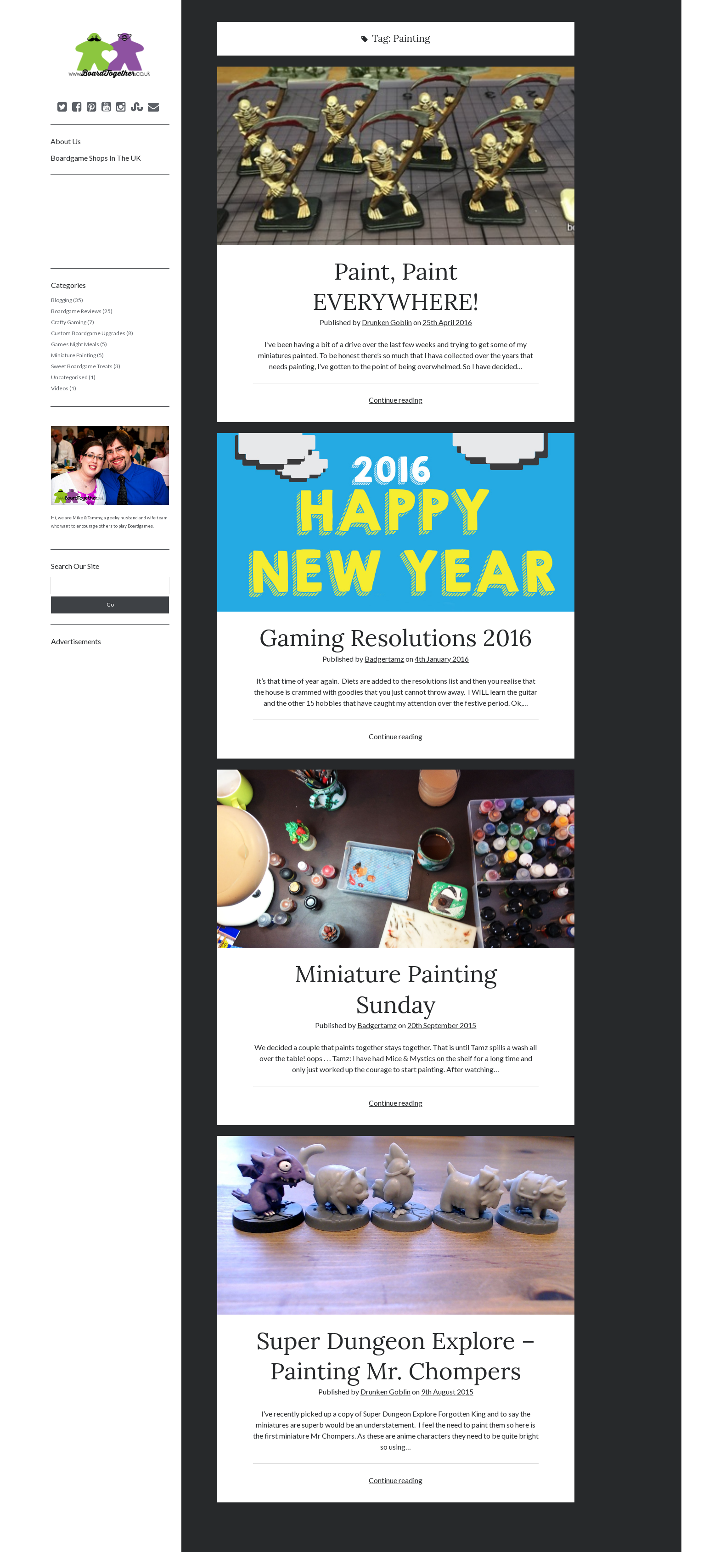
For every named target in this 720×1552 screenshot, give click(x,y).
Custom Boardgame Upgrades (88, 333)
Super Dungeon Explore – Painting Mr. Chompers (395, 1225)
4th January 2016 (442, 658)
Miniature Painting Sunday (395, 859)
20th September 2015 (441, 1025)
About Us (66, 141)
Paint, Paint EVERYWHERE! (395, 156)
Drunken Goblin (387, 322)
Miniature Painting (73, 355)
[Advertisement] (110, 790)
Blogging (61, 300)
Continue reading (395, 399)
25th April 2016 (447, 322)
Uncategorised (69, 377)
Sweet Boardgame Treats (81, 366)
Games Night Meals (75, 344)
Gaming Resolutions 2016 (395, 522)
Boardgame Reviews (76, 311)
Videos (59, 388)
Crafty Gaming (68, 322)
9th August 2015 (447, 1391)
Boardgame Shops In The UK (96, 157)
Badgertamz (384, 658)
